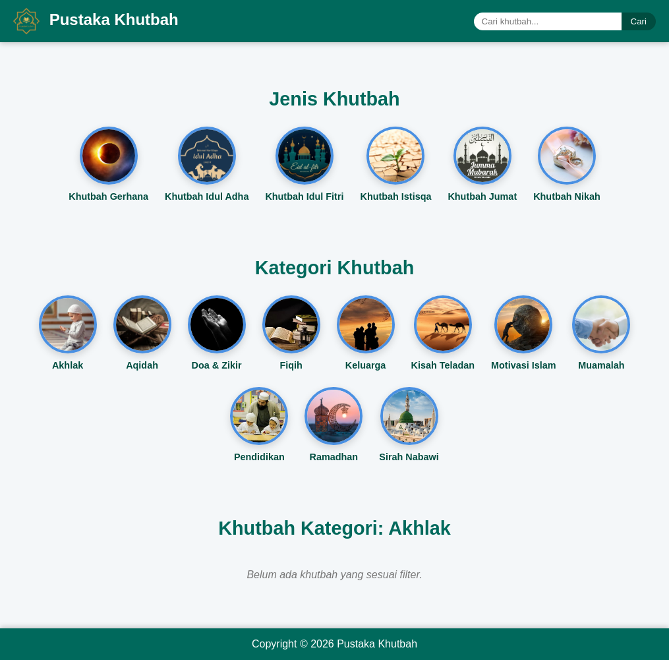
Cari (639, 21)
